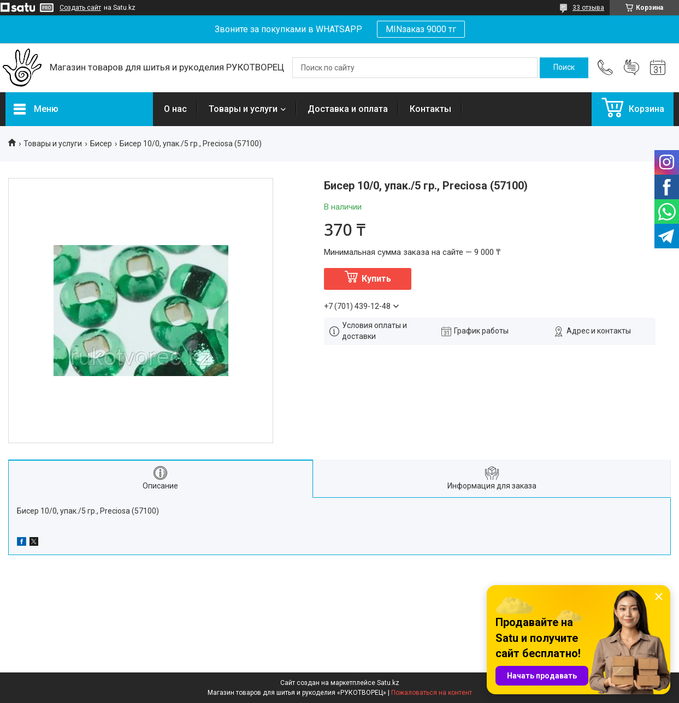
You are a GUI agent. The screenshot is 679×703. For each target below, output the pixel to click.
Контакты (430, 109)
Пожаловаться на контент (431, 692)
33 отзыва (588, 7)
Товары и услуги (243, 109)
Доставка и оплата (348, 109)
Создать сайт (80, 7)
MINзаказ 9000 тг (421, 29)
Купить (376, 278)
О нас (175, 109)
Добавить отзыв (631, 68)
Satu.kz (388, 683)
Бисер (101, 143)
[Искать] (564, 67)
